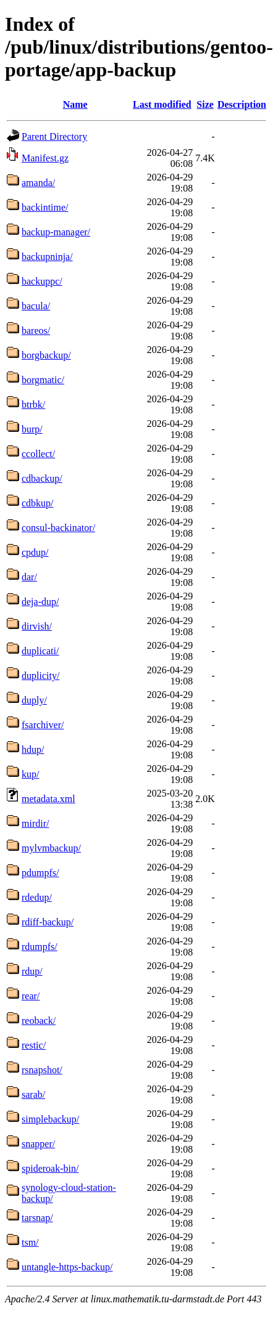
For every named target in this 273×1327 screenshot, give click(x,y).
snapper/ (38, 1143)
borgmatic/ (43, 380)
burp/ (32, 429)
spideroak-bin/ (50, 1168)
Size (205, 104)
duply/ (34, 700)
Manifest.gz (45, 158)
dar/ (29, 577)
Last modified (162, 104)
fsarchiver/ (43, 725)
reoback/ (39, 1020)
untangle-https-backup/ (67, 1267)
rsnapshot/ (42, 1070)
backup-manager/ (56, 232)
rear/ (31, 996)
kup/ (30, 774)
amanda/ (38, 182)
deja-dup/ (40, 601)
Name (75, 104)
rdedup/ (37, 897)
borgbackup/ (46, 355)
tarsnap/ (37, 1217)
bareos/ (36, 330)
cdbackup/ (42, 478)
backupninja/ (47, 256)
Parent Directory (54, 136)
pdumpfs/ (40, 872)
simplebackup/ (50, 1119)
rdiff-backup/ (48, 922)
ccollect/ (38, 453)
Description (241, 104)
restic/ (34, 1045)
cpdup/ (35, 552)
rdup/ (32, 971)
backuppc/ (42, 281)
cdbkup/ (38, 503)
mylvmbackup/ (51, 848)
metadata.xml (48, 798)
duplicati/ (40, 651)
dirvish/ (37, 626)
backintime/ (45, 207)
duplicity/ (40, 675)
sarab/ (33, 1094)
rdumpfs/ (39, 946)
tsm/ (30, 1242)
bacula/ (36, 306)
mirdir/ (35, 823)
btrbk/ (33, 404)
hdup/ (33, 749)
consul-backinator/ (58, 527)
